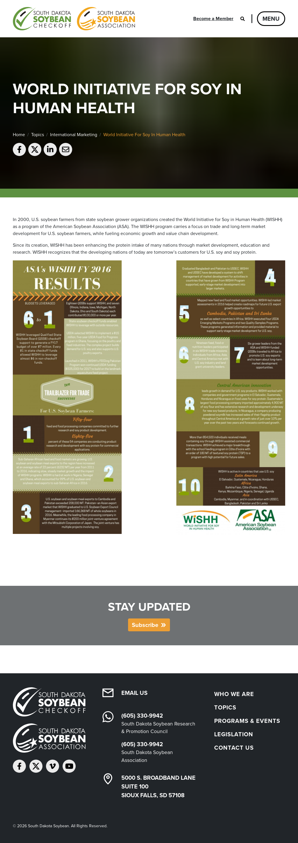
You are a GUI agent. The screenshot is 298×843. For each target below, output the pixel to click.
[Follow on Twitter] (35, 766)
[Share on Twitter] (34, 149)
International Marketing (73, 134)
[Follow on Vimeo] (52, 766)
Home (19, 134)
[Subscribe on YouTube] (69, 766)
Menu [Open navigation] (271, 18)
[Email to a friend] (65, 149)
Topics (37, 134)
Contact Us (234, 747)
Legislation (233, 734)
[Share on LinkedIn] (50, 149)
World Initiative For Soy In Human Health (144, 134)
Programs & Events (247, 720)
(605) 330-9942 (142, 715)
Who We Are (234, 694)
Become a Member (213, 18)
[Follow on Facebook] (19, 766)
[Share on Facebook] (19, 149)
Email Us (134, 692)
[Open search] (242, 18)
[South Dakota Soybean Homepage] (73, 19)
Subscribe (145, 625)
